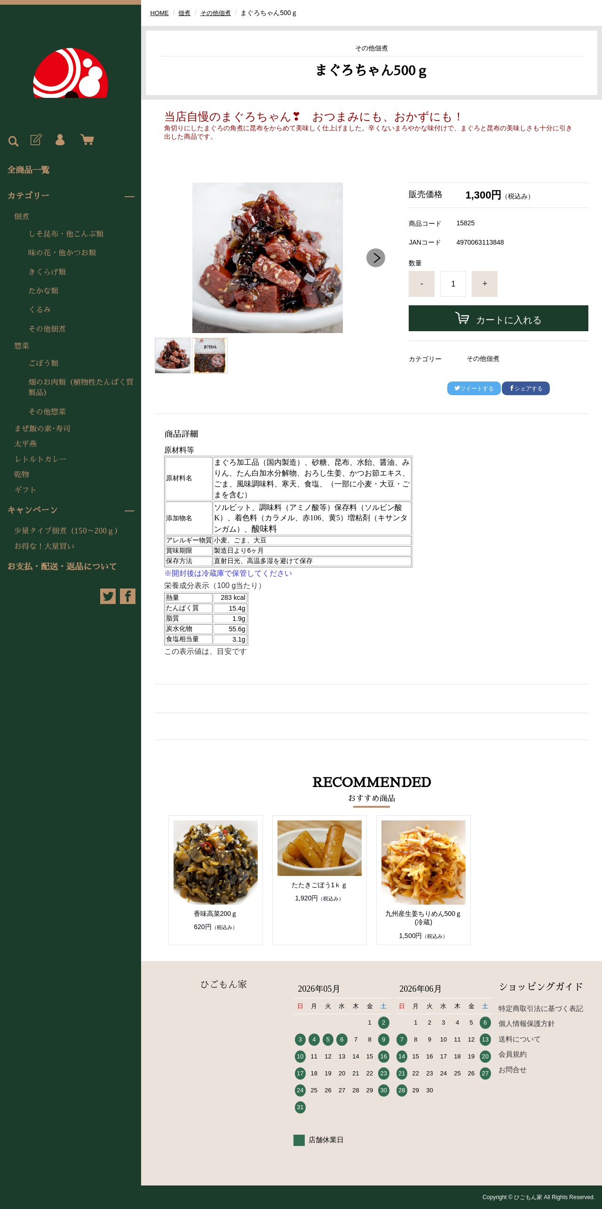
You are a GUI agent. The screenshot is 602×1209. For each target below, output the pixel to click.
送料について (520, 1039)
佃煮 (21, 217)
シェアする (526, 388)
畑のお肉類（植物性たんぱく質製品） (81, 388)
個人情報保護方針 (527, 1023)
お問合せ (513, 1070)
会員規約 (513, 1054)
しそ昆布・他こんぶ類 (65, 234)
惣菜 (21, 346)
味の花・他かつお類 (62, 253)
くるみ (39, 310)
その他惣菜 (47, 412)
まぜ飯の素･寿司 (42, 429)
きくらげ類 (47, 272)
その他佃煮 (47, 329)
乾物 (21, 474)
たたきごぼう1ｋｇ (320, 885)
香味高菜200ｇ (216, 913)
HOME (160, 12)
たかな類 (43, 291)
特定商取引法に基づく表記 (541, 1008)
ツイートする (474, 388)
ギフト (25, 490)
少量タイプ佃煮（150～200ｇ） (68, 531)
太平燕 (25, 444)
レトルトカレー (40, 459)
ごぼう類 (43, 363)
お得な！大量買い (44, 546)
